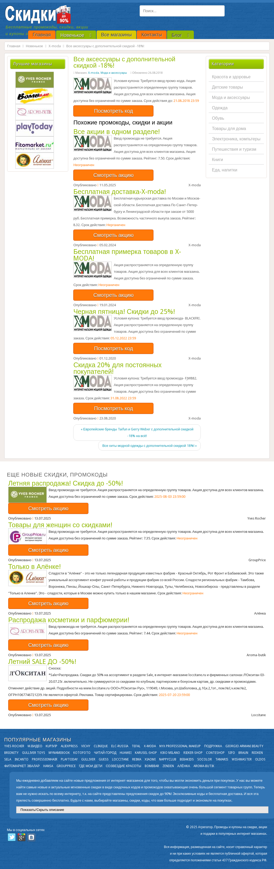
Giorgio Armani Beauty (244, 746)
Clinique (101, 746)
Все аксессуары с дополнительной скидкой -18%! (124, 62)
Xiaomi (150, 759)
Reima (136, 759)
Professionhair (44, 759)
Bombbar (152, 766)
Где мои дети (90, 766)
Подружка (213, 746)
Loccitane (120, 759)
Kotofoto (82, 752)
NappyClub (167, 759)
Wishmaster (242, 759)
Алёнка (183, 766)
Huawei (125, 752)
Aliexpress (69, 746)
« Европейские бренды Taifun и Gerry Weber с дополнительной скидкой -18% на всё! (137, 432)
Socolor (204, 759)
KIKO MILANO (170, 752)
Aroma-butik (204, 766)
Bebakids (187, 759)
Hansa (48, 766)
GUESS (104, 759)
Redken (257, 752)
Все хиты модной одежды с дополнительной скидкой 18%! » (149, 446)
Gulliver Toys (33, 752)
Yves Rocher (14, 746)
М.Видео (35, 746)
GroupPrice (66, 766)
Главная (13, 46)
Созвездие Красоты (123, 766)
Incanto (21, 759)
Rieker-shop (193, 752)
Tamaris (221, 759)
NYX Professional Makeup (180, 746)
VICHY (85, 746)
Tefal (136, 746)
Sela (7, 759)
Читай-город (105, 752)
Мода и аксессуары (114, 73)
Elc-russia (119, 746)
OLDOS (260, 759)
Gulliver (88, 759)
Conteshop (215, 752)
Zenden (168, 766)
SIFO (231, 752)
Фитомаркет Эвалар (22, 766)
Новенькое (34, 46)
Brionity (11, 752)
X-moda (55, 46)
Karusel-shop (146, 752)
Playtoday (69, 759)
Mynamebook (59, 752)
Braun (243, 752)
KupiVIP (51, 746)
